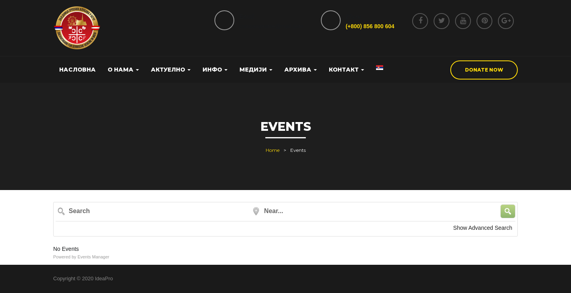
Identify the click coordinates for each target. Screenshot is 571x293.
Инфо (215, 69)
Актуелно (171, 69)
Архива (300, 69)
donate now (484, 70)
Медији (255, 69)
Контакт (346, 69)
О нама (123, 69)
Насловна (77, 69)
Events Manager (93, 256)
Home (273, 150)
